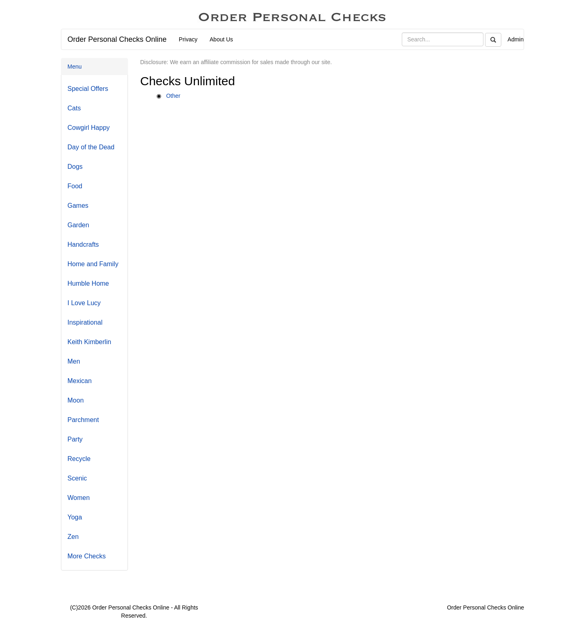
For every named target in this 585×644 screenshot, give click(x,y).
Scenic (77, 478)
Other (173, 96)
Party (74, 439)
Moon (75, 400)
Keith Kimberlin (89, 341)
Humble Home (88, 283)
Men (73, 361)
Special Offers (87, 88)
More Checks (86, 556)
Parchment (83, 419)
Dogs (74, 166)
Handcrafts (83, 244)
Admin (515, 39)
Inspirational (84, 322)
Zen (73, 536)
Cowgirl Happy (88, 127)
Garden (78, 225)
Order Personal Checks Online (117, 39)
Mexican (79, 380)
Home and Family (92, 264)
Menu (74, 66)
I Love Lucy (84, 302)
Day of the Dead (91, 147)
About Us (221, 39)
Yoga (74, 517)
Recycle (79, 458)
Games (78, 205)
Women (78, 497)
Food (74, 186)
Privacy (188, 39)
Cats (74, 108)
